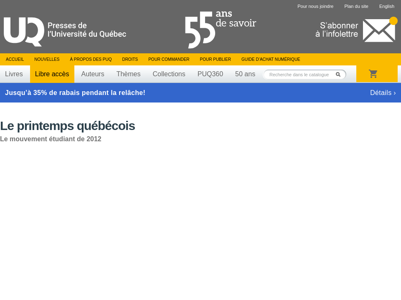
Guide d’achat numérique (270, 59)
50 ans (245, 74)
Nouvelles (46, 59)
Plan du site (356, 6)
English (386, 6)
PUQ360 (210, 74)
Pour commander (168, 59)
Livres (14, 74)
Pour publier (215, 59)
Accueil (15, 59)
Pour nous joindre (315, 6)
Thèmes (129, 74)
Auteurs (92, 74)
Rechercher (340, 74)
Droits (130, 59)
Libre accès (52, 74)
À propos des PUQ (91, 59)
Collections (168, 74)
